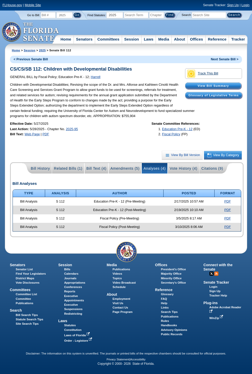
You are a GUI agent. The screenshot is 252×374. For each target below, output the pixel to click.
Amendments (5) (125, 168)
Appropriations (74, 282)
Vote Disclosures (27, 282)
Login (245, 5)
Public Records (172, 334)
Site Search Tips (27, 323)
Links (165, 307)
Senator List (24, 269)
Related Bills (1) (68, 168)
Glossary (167, 294)
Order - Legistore (78, 340)
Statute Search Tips (29, 319)
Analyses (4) (155, 168)
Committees (108, 39)
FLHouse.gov (12, 5)
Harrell (95, 77)
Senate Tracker (216, 282)
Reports (69, 291)
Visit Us (118, 303)
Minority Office (171, 278)
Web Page (32, 134)
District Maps (25, 278)
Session (131, 39)
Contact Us (120, 307)
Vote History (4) (183, 168)
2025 (42, 50)
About (179, 39)
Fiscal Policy (171, 134)
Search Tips (169, 311)
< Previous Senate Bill (31, 59)
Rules (165, 320)
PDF (46, 134)
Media (163, 39)
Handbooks (169, 325)
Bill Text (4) (96, 168)
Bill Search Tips (27, 315)
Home (66, 39)
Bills (67, 269)
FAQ (164, 298)
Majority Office (171, 273)
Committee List (26, 294)
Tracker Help (218, 295)
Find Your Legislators (31, 273)
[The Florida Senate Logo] (30, 32)
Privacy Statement (118, 359)
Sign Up (233, 5)
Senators (84, 39)
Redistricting (73, 313)
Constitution (73, 329)
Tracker (238, 39)
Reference (217, 39)
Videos (117, 273)
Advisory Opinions (174, 329)
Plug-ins (211, 303)
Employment (121, 298)
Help (164, 303)
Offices (196, 39)
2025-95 (72, 129)
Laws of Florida (77, 335)
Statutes (70, 325)
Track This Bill (202, 74)
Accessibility (138, 359)
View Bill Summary (213, 85)
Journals (70, 278)
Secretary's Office (173, 282)
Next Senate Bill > (224, 59)
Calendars (71, 273)
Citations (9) (212, 168)
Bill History (40, 168)
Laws (149, 39)
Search (186, 14)
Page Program (123, 311)
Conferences (73, 287)
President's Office (173, 269)
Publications (121, 269)
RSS (216, 274)
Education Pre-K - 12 (177, 129)
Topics (117, 278)
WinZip (216, 318)
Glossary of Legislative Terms (213, 95)
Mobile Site (33, 5)
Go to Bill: (33, 15)
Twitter (211, 274)
